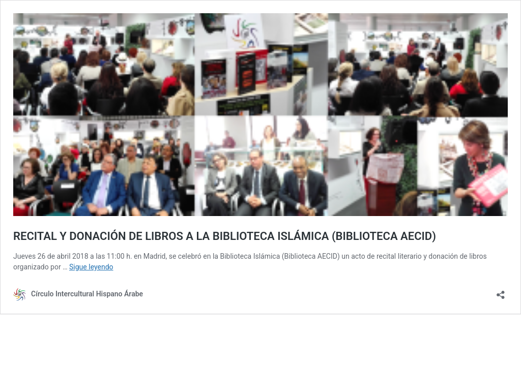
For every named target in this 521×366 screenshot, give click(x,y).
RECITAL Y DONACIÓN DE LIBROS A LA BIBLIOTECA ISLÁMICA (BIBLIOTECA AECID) (224, 236)
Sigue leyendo (91, 267)
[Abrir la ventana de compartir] (501, 291)
